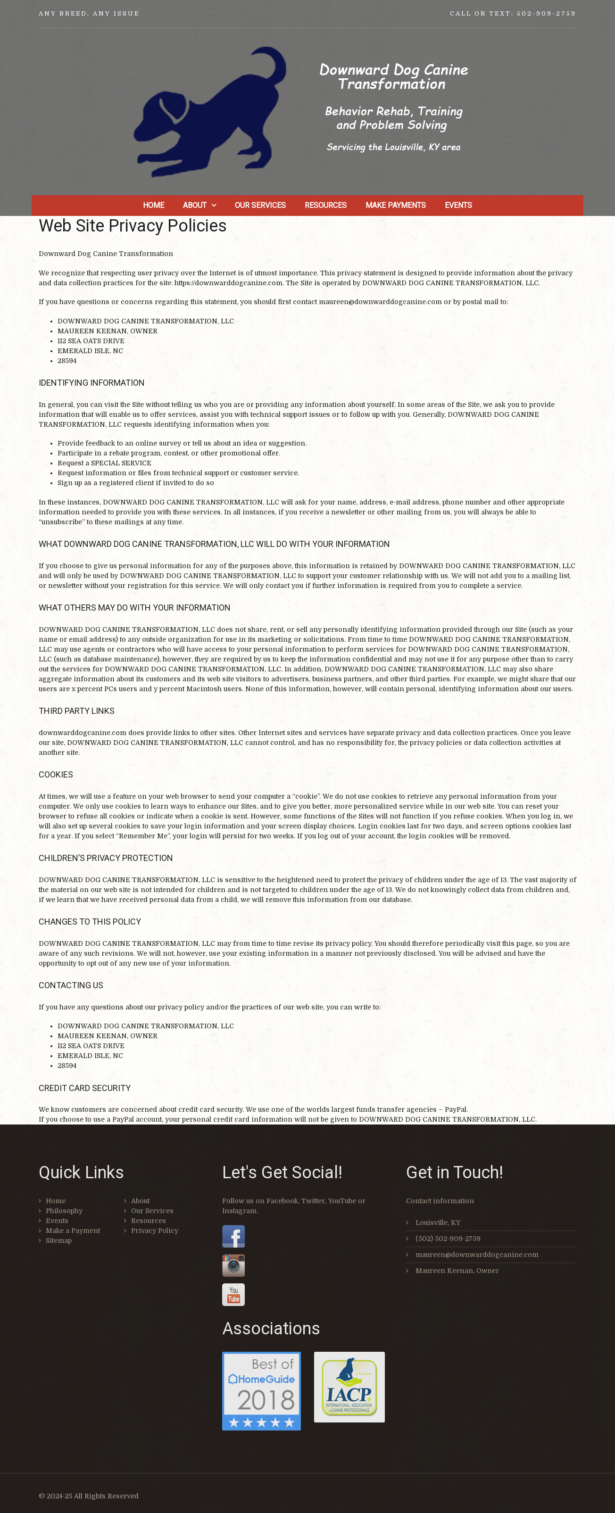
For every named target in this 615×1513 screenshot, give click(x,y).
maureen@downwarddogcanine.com (477, 1254)
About (195, 205)
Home (153, 205)
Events (458, 205)
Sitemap (59, 1240)
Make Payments (396, 205)
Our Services (260, 205)
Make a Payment (73, 1230)
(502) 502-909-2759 (448, 1238)
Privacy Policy (154, 1230)
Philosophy (64, 1211)
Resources (326, 205)
